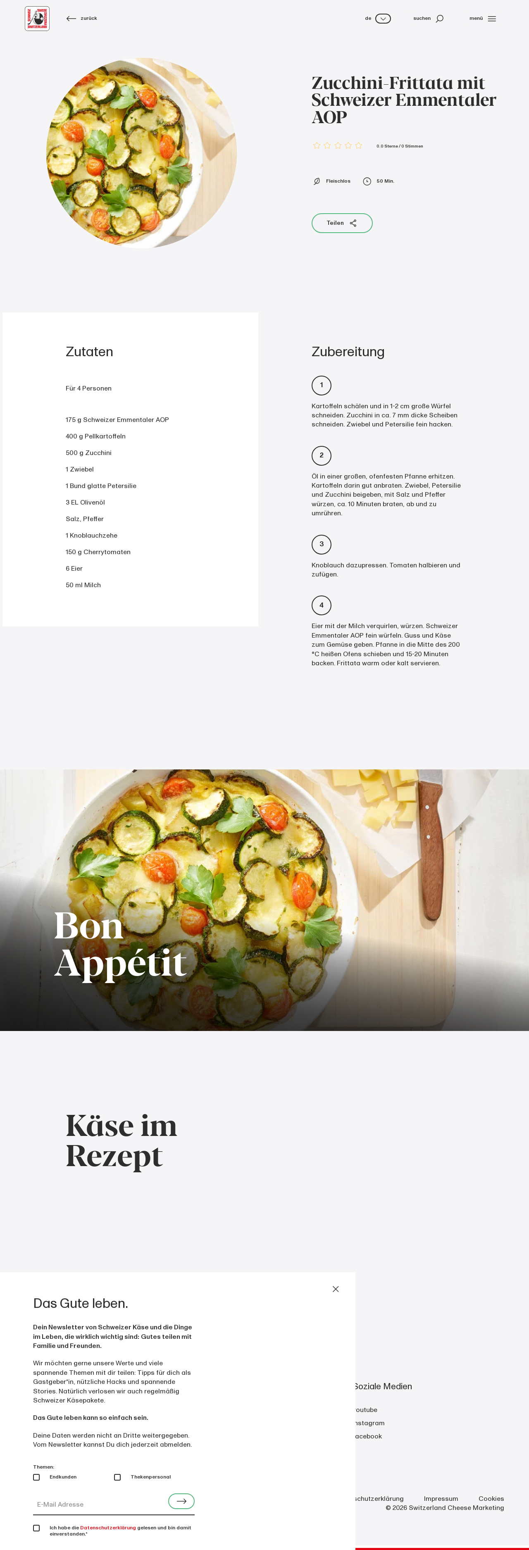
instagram (369, 1423)
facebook (367, 1436)
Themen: (43, 1467)
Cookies (491, 1498)
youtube (365, 1409)
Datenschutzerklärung (369, 1498)
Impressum (441, 1498)
